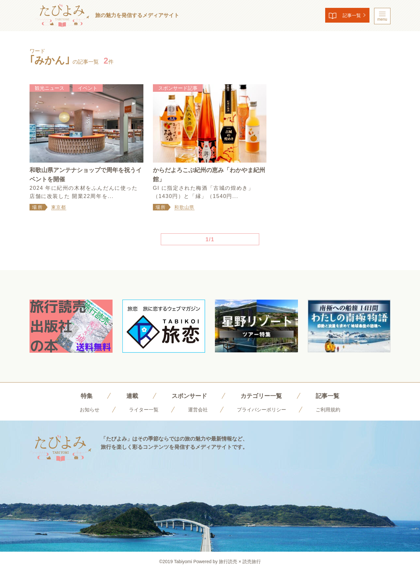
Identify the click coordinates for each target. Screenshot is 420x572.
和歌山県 (184, 207)
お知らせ (85, 409)
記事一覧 (346, 16)
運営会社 (196, 409)
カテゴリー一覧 (263, 395)
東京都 (58, 207)
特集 (80, 395)
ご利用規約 (332, 409)
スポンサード (187, 395)
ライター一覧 (141, 409)
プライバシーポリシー (263, 409)
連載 (127, 395)
